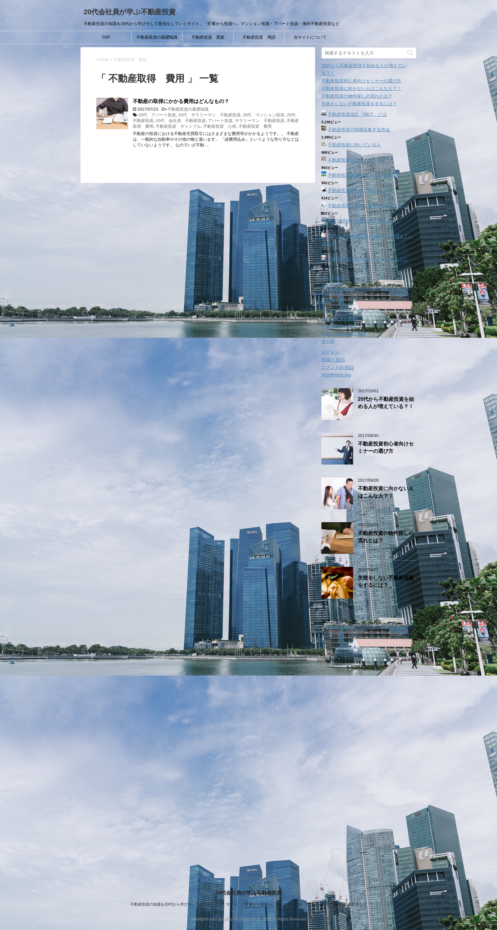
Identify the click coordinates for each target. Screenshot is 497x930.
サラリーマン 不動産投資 (259, 120)
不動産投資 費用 (255, 126)
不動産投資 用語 (258, 37)
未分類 (328, 341)
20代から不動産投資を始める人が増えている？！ (386, 402)
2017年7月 (332, 300)
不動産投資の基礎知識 (157, 37)
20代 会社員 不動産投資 (180, 120)
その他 (328, 310)
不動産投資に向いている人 (354, 144)
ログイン (330, 352)
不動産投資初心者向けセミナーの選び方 (361, 80)
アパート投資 (220, 120)
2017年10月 (333, 277)
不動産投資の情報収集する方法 (359, 129)
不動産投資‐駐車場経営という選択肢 (364, 175)
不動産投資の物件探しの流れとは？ (356, 96)
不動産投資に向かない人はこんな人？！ (361, 88)
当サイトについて (310, 37)
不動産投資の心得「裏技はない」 (361, 190)
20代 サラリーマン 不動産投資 (209, 114)
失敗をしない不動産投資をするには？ (359, 103)
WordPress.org (336, 374)
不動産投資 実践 (207, 37)
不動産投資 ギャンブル (178, 126)
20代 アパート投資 (157, 114)
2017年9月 (332, 284)
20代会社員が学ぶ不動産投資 (130, 12)
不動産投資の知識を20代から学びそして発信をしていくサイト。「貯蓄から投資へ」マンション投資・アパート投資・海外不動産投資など (248, 904)
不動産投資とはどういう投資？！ (361, 160)
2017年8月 (332, 292)
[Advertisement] (368, 743)
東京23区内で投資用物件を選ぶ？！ (363, 220)
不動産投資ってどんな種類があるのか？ (368, 205)
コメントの (337, 367)
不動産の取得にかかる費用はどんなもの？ (181, 101)
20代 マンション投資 (263, 114)
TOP (106, 37)
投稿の (333, 359)
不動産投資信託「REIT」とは (357, 114)
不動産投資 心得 (219, 126)
